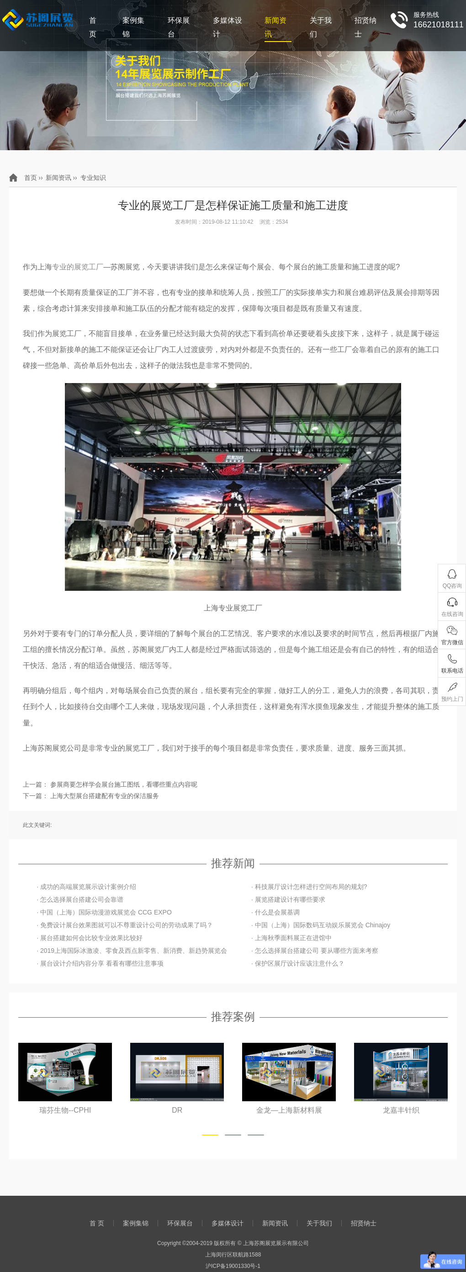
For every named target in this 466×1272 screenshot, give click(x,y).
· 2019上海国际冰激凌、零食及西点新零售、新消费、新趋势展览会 (132, 950)
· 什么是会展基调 (275, 912)
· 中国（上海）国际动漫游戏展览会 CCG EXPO (104, 912)
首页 (30, 177)
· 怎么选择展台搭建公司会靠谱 (80, 899)
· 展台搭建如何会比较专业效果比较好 (90, 937)
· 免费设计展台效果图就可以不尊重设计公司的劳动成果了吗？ (125, 925)
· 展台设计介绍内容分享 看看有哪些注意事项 (100, 963)
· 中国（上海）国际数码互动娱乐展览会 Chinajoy (320, 925)
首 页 (92, 27)
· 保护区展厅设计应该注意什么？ (297, 963)
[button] (210, 1135)
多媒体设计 (227, 27)
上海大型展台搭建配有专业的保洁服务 (104, 795)
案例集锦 (133, 27)
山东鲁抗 (65, 1110)
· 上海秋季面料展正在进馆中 (291, 937)
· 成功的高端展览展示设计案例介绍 (86, 886)
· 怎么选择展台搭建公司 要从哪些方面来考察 (314, 950)
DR (289, 1110)
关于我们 (321, 27)
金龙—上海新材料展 (401, 1110)
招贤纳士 (365, 27)
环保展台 (179, 27)
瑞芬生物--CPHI (177, 1110)
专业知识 (93, 177)
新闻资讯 (275, 27)
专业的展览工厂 (77, 267)
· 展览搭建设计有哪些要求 (288, 899)
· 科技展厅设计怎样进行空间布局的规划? (309, 886)
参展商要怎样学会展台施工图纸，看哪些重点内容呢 (123, 784)
